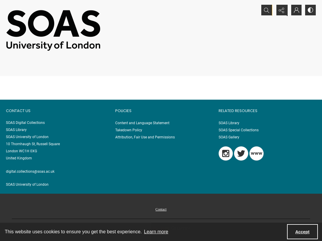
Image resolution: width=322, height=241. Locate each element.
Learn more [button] (156, 231)
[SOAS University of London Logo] (53, 30)
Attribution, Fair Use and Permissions (145, 137)
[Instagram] (226, 153)
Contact (161, 209)
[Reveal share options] (280, 10)
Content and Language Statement (142, 123)
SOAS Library (229, 123)
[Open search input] (265, 10)
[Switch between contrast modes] (310, 10)
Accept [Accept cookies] (302, 231)
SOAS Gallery (229, 137)
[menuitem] (161, 209)
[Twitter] (241, 153)
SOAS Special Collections (239, 130)
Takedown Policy (128, 130)
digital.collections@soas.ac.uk (30, 171)
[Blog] (256, 153)
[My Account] (295, 10)
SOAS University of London (27, 184)
